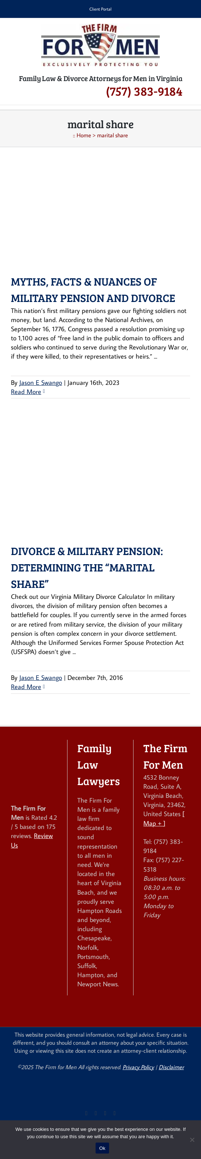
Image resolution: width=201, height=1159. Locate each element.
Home (84, 135)
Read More (26, 391)
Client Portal (100, 9)
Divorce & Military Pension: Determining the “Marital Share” (87, 567)
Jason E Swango (40, 382)
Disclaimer (171, 1067)
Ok (102, 1148)
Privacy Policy (138, 1067)
